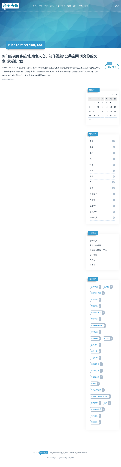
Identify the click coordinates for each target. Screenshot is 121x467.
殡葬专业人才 (98, 313)
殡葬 (107, 403)
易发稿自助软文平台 (98, 250)
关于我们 (102, 194)
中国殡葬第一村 (98, 325)
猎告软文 (93, 241)
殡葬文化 (96, 351)
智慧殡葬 (96, 338)
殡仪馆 (95, 384)
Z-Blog (58, 458)
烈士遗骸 (96, 422)
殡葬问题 (96, 306)
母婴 (69, 6)
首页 (35, 6)
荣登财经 (93, 255)
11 (102, 107)
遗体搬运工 (97, 377)
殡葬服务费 (97, 364)
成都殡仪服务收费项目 (101, 396)
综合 (86, 6)
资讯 (40, 6)
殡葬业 (108, 287)
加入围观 (112, 66)
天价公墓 (96, 416)
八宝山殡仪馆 (98, 390)
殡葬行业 (96, 332)
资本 (75, 6)
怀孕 (58, 6)
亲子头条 (10, 5)
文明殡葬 (96, 403)
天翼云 (92, 260)
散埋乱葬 (96, 300)
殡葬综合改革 (98, 293)
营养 (63, 6)
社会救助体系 (98, 409)
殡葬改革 (96, 345)
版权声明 (102, 212)
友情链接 (102, 217)
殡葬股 (108, 338)
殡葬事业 (96, 287)
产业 (81, 6)
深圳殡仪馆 (97, 371)
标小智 (92, 265)
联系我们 (102, 206)
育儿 (52, 6)
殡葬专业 (96, 319)
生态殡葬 (96, 358)
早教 (46, 6)
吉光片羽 (71, 458)
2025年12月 (93, 90)
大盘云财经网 (95, 245)
